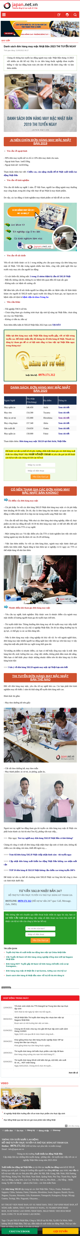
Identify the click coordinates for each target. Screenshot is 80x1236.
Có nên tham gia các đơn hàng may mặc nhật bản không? (40, 491)
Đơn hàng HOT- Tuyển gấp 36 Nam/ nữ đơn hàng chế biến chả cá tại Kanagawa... (37, 965)
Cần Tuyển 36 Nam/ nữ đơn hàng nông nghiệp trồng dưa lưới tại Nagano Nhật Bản (39, 958)
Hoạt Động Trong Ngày (16, 998)
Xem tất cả (73, 1073)
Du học (20, 1130)
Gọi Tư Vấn (60, 1231)
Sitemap (56, 1130)
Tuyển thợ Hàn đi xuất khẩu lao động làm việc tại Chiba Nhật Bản (36, 952)
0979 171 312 (24, 901)
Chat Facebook (19, 1231)
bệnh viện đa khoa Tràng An (35, 297)
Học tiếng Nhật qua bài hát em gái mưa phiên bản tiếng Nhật (30, 1120)
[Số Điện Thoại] (40, 471)
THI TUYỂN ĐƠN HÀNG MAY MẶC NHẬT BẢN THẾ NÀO (40, 677)
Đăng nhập (44, 1130)
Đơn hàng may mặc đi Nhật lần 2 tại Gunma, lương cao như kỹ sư (36, 971)
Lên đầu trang (73, 1126)
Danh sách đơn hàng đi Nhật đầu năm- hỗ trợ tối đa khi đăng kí (35, 975)
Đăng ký (31, 1130)
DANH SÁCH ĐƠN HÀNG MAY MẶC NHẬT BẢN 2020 (40, 389)
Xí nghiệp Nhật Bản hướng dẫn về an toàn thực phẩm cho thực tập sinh (34, 1114)
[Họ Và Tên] (40, 465)
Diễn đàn (9, 1130)
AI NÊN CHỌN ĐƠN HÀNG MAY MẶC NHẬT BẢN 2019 (40, 141)
